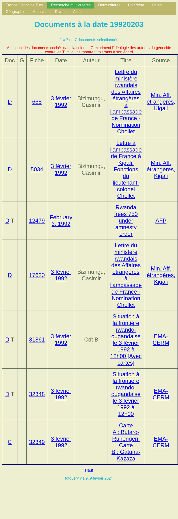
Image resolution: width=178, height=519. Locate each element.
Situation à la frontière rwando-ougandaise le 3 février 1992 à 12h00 (126, 394)
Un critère (136, 5)
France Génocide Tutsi (25, 5)
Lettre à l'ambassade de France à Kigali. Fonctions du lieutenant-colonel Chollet (126, 169)
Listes (157, 5)
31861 (37, 339)
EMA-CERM (161, 339)
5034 (37, 169)
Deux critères (109, 5)
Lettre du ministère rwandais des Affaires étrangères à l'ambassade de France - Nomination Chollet (126, 102)
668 (37, 101)
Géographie (15, 12)
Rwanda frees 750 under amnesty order (126, 220)
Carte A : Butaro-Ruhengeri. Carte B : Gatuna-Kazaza (126, 442)
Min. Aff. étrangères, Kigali (161, 101)
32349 (37, 442)
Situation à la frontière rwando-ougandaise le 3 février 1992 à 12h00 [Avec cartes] (126, 339)
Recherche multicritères (71, 5)
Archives (40, 12)
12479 (37, 220)
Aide (77, 12)
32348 (37, 394)
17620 (37, 275)
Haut (89, 470)
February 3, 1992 (61, 220)
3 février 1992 (61, 101)
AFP (160, 220)
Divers (60, 12)
